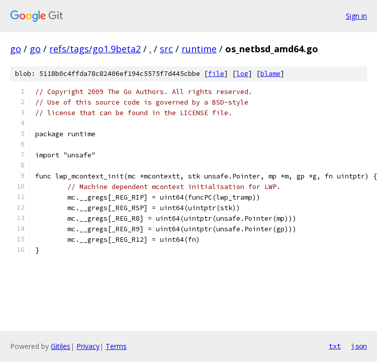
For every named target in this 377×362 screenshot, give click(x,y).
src (166, 49)
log (242, 73)
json (359, 345)
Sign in (356, 16)
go (15, 49)
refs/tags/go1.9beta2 (95, 49)
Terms (116, 346)
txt (335, 345)
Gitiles (60, 346)
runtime (199, 49)
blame (270, 73)
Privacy (88, 346)
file (216, 73)
